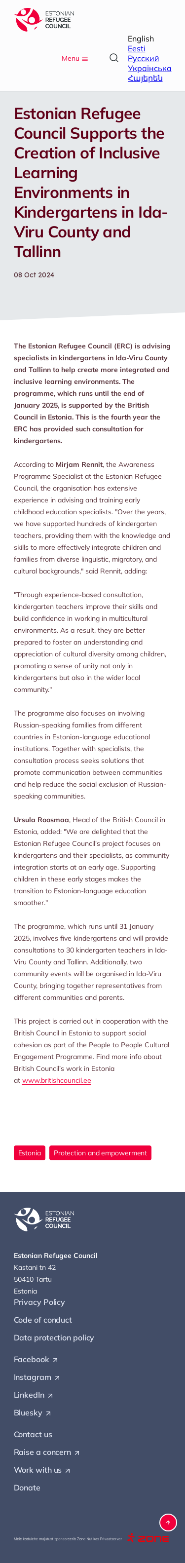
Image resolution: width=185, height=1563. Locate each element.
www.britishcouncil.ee (56, 1080)
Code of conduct (43, 1320)
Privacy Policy (40, 1302)
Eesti (137, 48)
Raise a (47, 1452)
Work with (43, 1470)
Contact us (33, 1434)
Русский (143, 58)
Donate (27, 1487)
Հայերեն (145, 78)
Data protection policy (54, 1337)
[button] (168, 1522)
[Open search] (114, 58)
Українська (150, 68)
